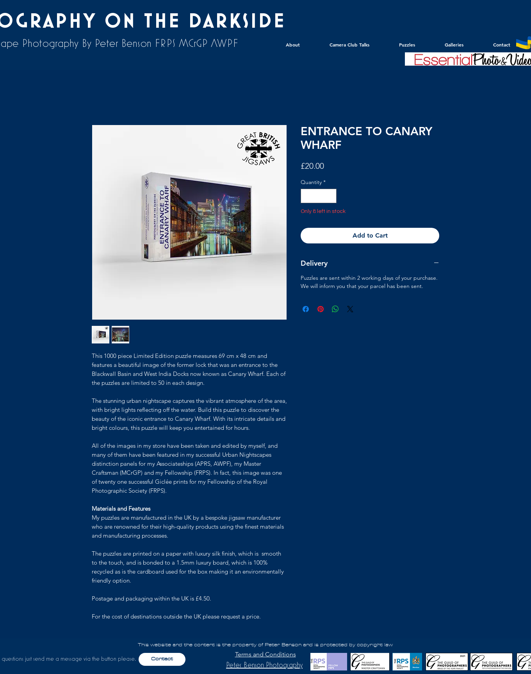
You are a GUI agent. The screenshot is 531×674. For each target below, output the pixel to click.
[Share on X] (350, 309)
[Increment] (330, 196)
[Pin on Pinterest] (320, 309)
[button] (445, 44)
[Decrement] (307, 196)
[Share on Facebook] (305, 309)
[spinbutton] (319, 196)
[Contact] (162, 659)
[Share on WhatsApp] (335, 309)
